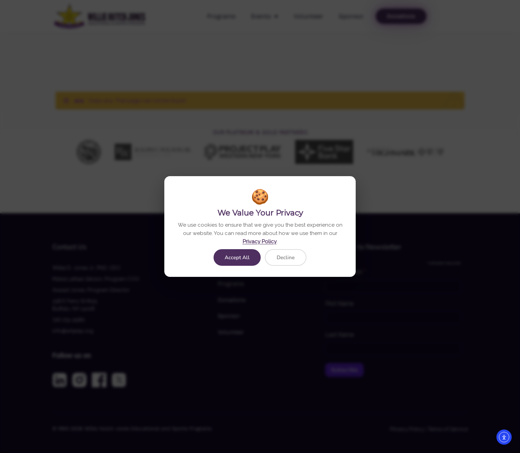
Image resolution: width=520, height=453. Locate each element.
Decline (286, 257)
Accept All (237, 257)
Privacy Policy (260, 241)
